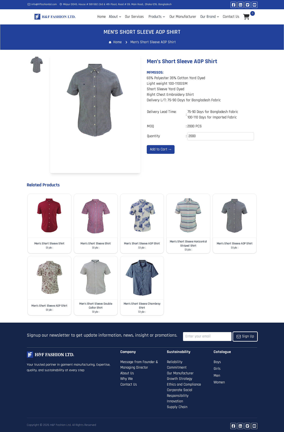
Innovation (175, 401)
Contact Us (128, 384)
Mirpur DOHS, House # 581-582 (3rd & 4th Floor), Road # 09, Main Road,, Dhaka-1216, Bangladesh (115, 4)
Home (101, 16)
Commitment (177, 367)
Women (219, 382)
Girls (217, 368)
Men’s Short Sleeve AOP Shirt (153, 42)
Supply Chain (177, 407)
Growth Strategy (179, 378)
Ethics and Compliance (184, 384)
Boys (217, 362)
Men (217, 375)
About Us (127, 373)
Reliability (174, 362)
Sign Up (245, 336)
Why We (126, 378)
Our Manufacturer (180, 373)
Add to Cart (160, 149)
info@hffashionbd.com (42, 4)
